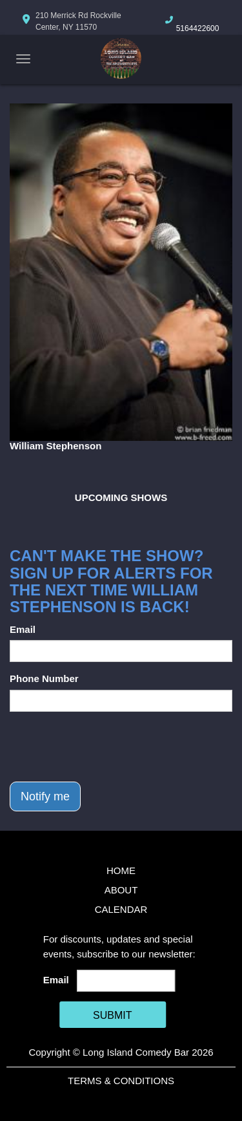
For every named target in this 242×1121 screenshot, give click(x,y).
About (121, 889)
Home (121, 870)
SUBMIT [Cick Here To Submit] (112, 1015)
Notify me (45, 796)
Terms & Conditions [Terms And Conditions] (121, 1080)
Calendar (121, 909)
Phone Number (44, 678)
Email (22, 629)
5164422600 (197, 28)
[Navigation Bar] (23, 58)
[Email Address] (126, 981)
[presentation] (108, 746)
